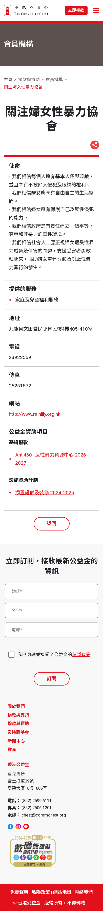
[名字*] (51, 610)
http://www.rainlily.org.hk (34, 414)
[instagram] (18, 826)
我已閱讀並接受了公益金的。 (56, 654)
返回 (51, 523)
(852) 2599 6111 (37, 800)
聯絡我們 (84, 892)
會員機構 (54, 79)
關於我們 (16, 706)
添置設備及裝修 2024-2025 (44, 493)
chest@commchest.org (44, 815)
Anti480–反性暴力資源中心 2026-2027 (51, 459)
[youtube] (26, 826)
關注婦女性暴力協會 (23, 86)
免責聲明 (19, 892)
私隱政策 (81, 654)
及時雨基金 (18, 732)
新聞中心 (16, 741)
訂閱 (51, 678)
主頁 (8, 79)
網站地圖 (62, 892)
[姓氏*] (51, 591)
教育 (12, 749)
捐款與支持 (18, 714)
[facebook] (10, 826)
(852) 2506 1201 (37, 807)
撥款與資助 (29, 79)
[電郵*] (51, 629)
